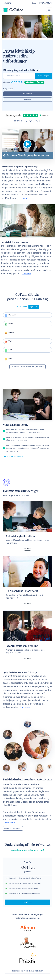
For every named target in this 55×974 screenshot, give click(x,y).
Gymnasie (27, 100)
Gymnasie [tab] (34, 307)
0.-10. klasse (27, 94)
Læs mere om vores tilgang (13, 457)
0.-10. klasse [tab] (22, 307)
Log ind (8, 3)
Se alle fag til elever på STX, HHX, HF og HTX (27, 368)
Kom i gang (27, 903)
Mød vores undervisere (12, 829)
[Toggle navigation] (49, 10)
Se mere (27, 549)
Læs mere (22, 198)
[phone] (19, 76)
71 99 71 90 (17, 82)
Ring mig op (43, 76)
